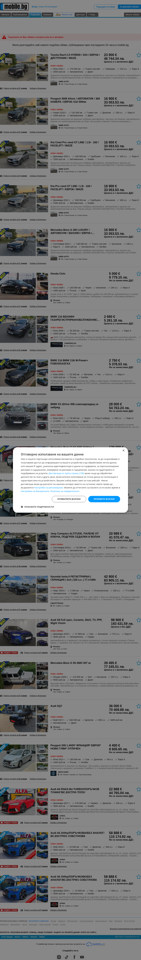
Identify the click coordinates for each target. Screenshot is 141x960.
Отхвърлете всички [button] (69, 499)
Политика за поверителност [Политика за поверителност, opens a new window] (65, 491)
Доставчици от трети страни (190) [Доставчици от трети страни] (66, 473)
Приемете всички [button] (104, 499)
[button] (37, 506)
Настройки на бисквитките (35, 491)
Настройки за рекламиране (48, 487)
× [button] (123, 451)
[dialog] (70, 480)
